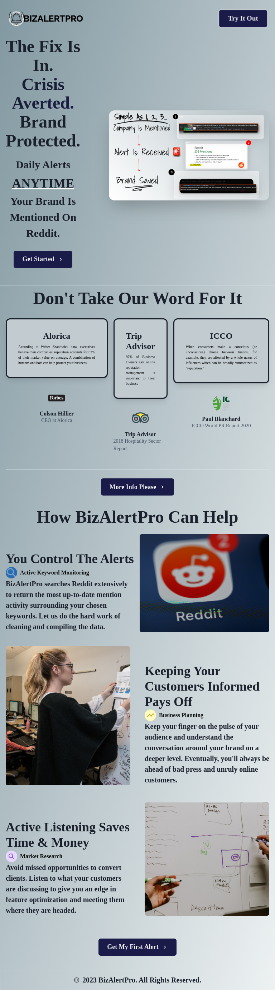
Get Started (42, 259)
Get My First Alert (137, 946)
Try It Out (243, 18)
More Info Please (138, 487)
